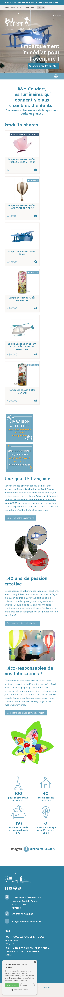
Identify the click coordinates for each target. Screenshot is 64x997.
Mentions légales (38, 987)
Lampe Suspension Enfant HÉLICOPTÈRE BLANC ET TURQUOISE (22, 347)
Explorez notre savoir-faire (20, 518)
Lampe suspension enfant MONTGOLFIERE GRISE (22, 207)
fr (39, 8)
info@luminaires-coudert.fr (26, 921)
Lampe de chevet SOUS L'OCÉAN (22, 391)
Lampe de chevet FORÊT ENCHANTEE (22, 299)
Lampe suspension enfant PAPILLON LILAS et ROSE (22, 161)
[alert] (19, 977)
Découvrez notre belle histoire (22, 623)
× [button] (35, 962)
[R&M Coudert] (23, 21)
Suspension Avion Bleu (43, 66)
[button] (8, 76)
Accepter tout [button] (12, 985)
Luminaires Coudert (39, 849)
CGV (48, 987)
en (43, 8)
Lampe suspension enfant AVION (22, 253)
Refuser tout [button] (27, 985)
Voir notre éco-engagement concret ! (26, 713)
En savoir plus (23, 980)
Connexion (28, 8)
